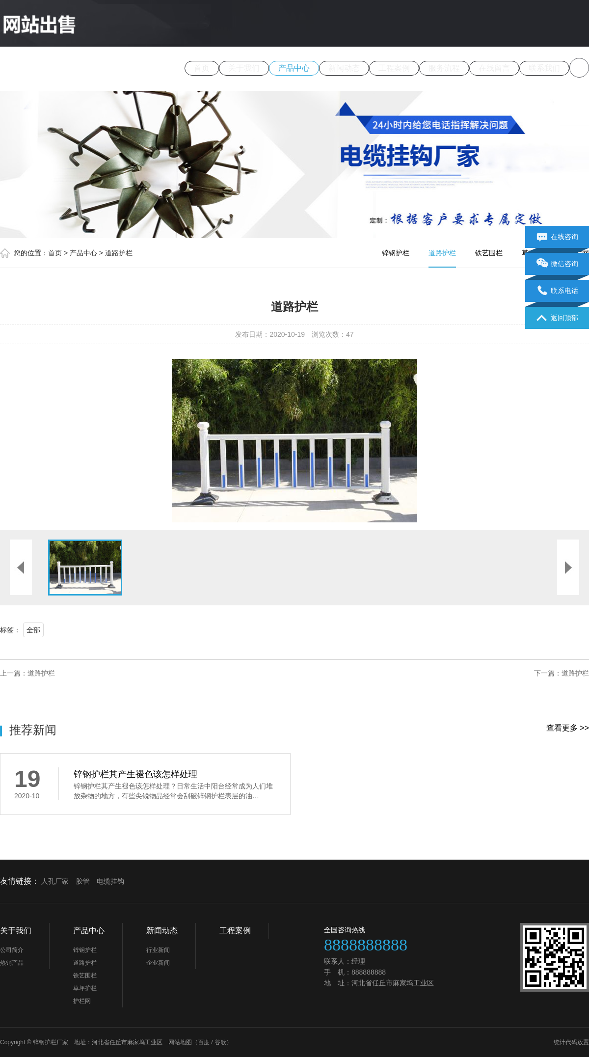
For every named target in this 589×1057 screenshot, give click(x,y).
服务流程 (444, 68)
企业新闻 (158, 962)
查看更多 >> (567, 728)
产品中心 (294, 68)
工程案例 (394, 68)
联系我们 (544, 68)
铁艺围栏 (489, 253)
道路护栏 (119, 253)
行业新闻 (158, 950)
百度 (204, 1042)
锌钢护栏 (395, 253)
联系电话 (557, 291)
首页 (202, 68)
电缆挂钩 (110, 881)
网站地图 (180, 1042)
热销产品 (12, 962)
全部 (33, 630)
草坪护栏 (85, 988)
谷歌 (220, 1042)
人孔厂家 (55, 881)
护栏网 (82, 1001)
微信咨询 (557, 264)
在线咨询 (557, 237)
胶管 (83, 881)
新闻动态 (344, 68)
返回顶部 (557, 318)
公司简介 (12, 950)
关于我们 (244, 68)
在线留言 (494, 68)
